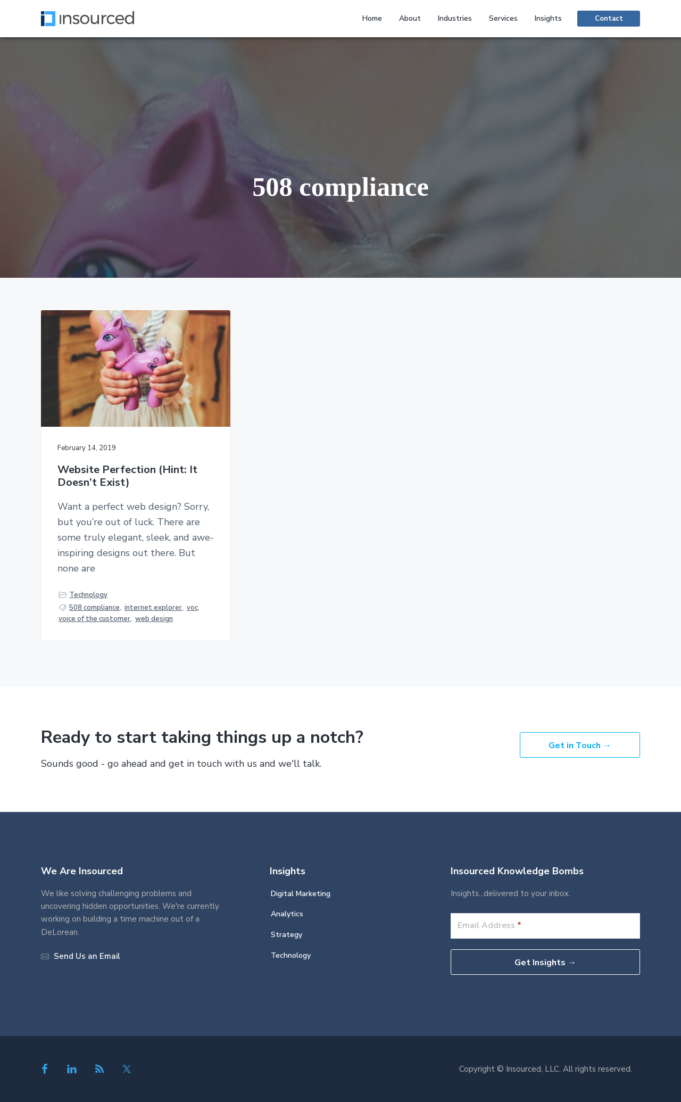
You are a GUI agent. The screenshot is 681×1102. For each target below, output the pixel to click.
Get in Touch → (580, 745)
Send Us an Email (87, 956)
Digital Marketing (300, 894)
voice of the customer (94, 619)
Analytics (287, 914)
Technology (88, 595)
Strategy (286, 935)
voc (192, 607)
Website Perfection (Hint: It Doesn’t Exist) (127, 476)
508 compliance (94, 607)
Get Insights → (545, 962)
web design (154, 619)
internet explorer (153, 607)
